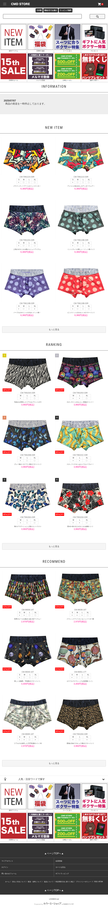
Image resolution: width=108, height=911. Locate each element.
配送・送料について (35, 881)
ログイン (5, 867)
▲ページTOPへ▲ (54, 853)
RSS (95, 881)
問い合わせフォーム (9, 873)
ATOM (101, 881)
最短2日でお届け (50, 10)
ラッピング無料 (65, 10)
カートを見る (60, 867)
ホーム (7, 881)
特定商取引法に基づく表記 (65, 881)
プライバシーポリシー (83, 881)
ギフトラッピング (62, 873)
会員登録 (59, 861)
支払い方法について (19, 881)
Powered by (54, 904)
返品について (48, 881)
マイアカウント (7, 861)
